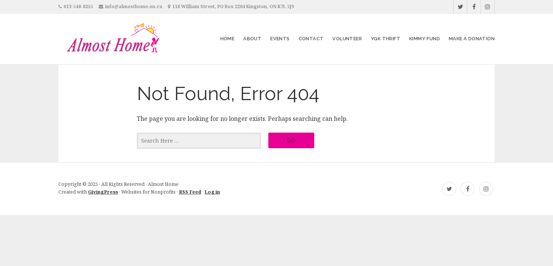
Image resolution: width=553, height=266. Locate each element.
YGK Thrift (385, 38)
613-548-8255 (78, 6)
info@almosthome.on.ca (133, 6)
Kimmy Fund (424, 38)
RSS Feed (190, 191)
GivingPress (103, 191)
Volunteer (347, 38)
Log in (212, 191)
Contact (311, 38)
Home (227, 38)
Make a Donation (472, 38)
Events (279, 38)
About (252, 38)
